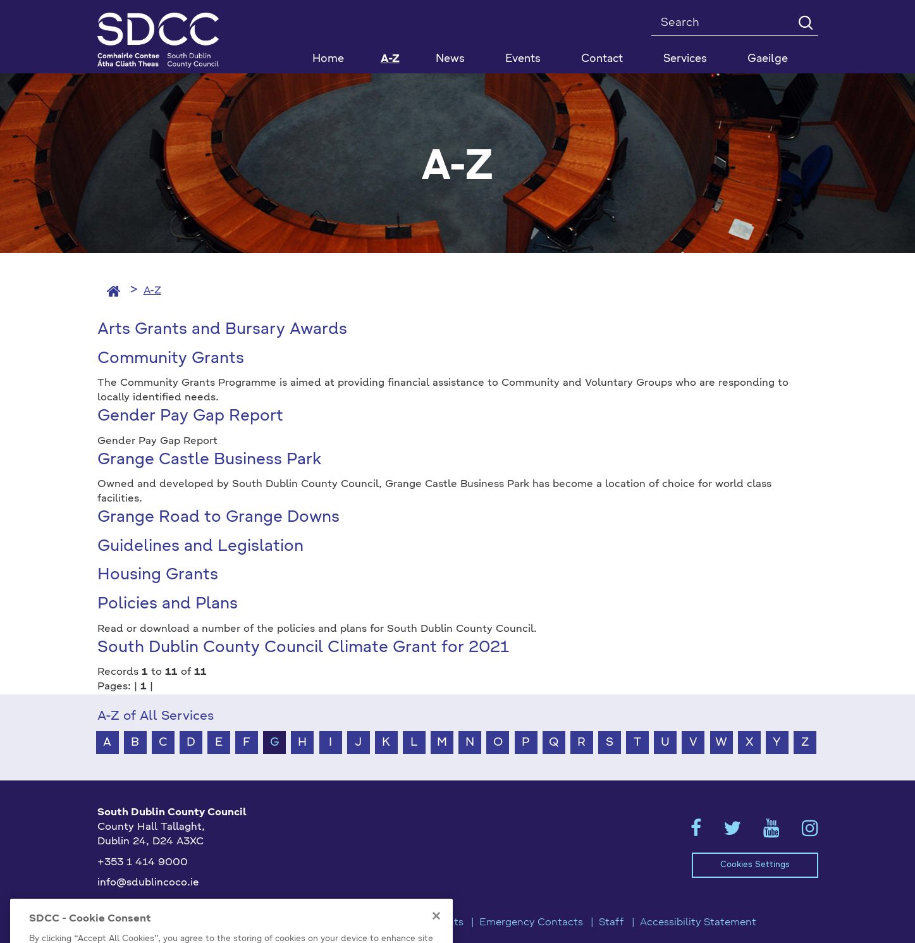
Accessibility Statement (698, 923)
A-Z (390, 59)
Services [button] (685, 59)
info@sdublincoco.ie (148, 883)
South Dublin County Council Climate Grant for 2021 (303, 648)
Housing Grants (157, 575)
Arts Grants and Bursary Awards (222, 330)
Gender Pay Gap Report (190, 416)
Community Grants (170, 359)
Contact (602, 59)
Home (328, 59)
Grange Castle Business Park (209, 460)
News (450, 59)
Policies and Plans (167, 604)
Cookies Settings (755, 865)
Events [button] (523, 59)
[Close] (436, 929)
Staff (611, 923)
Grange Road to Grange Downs (218, 518)
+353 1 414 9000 (142, 863)
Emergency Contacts (531, 923)
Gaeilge (767, 59)
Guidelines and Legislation (200, 547)
